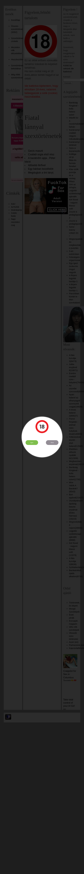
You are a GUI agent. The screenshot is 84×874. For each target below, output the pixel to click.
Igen (31, 442)
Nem (52, 442)
